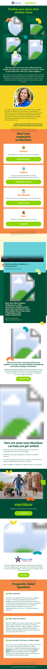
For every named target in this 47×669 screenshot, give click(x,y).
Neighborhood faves (23, 185)
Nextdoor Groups (23, 163)
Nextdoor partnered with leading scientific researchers (20, 369)
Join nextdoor (23, 379)
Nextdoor (9, 653)
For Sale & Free (23, 207)
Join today (23, 578)
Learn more (23, 517)
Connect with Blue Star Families (13, 268)
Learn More (23, 228)
